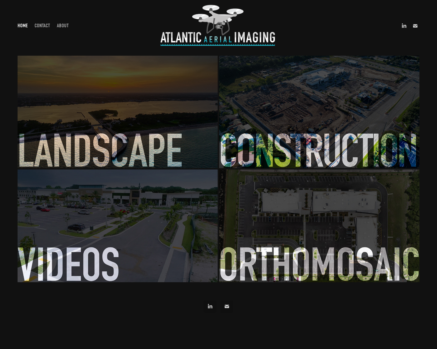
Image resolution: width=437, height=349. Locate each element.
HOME (23, 26)
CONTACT (42, 26)
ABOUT (63, 26)
